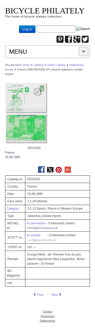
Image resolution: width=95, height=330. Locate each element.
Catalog (38, 64)
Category (13, 208)
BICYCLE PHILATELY (45, 10)
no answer (34, 235)
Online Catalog (56, 64)
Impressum (47, 316)
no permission (36, 223)
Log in (27, 29)
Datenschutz (47, 320)
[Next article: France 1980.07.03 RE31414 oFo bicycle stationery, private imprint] (57, 294)
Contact (47, 311)
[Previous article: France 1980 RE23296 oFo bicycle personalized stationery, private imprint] (38, 294)
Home (26, 64)
